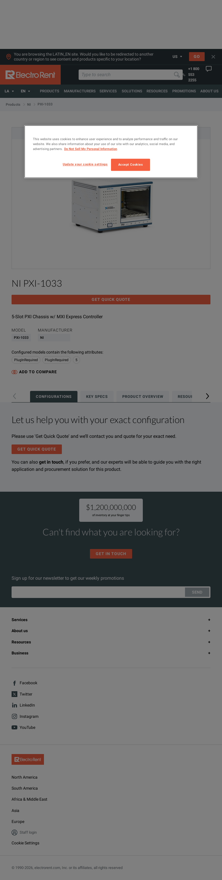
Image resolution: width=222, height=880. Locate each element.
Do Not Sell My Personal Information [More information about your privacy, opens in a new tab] (90, 149)
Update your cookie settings (85, 164)
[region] (111, 151)
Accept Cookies (130, 164)
